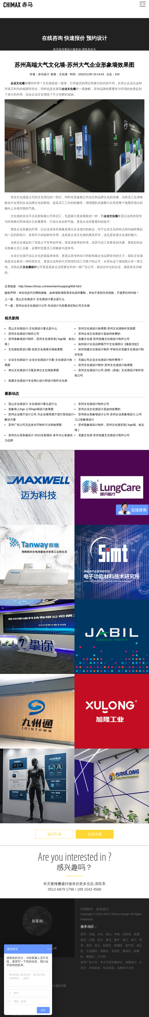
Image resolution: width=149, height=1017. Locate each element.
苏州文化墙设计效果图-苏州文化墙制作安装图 (106, 328)
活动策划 (94, 967)
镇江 (125, 939)
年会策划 (108, 967)
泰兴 (108, 939)
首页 (8, 60)
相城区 (118, 945)
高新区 (104, 951)
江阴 (92, 939)
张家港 (127, 934)
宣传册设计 (59, 884)
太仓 (100, 934)
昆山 (108, 934)
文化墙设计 (30, 267)
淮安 (89, 945)
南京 (83, 939)
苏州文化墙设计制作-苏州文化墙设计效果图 (105, 365)
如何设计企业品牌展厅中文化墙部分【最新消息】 (109, 344)
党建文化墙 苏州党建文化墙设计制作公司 (104, 338)
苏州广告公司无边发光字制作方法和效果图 (35, 424)
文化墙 (63, 74)
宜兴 (100, 939)
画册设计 (131, 962)
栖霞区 (90, 956)
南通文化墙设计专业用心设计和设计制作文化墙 (37, 380)
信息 (17, 60)
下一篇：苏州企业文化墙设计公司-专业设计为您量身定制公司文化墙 (47, 305)
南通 (136, 934)
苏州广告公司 (89, 962)
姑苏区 (107, 945)
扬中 (117, 939)
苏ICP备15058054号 (25, 1015)
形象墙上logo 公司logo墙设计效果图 (30, 409)
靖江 (134, 939)
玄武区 (115, 951)
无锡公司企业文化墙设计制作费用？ (100, 359)
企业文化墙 (31, 60)
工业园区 (91, 951)
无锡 (92, 934)
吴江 (97, 945)
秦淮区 (127, 951)
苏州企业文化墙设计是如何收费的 (99, 333)
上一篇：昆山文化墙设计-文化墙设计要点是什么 (34, 299)
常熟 (117, 934)
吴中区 (129, 945)
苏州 (83, 934)
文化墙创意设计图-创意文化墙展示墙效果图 (35, 349)
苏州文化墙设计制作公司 (23, 333)
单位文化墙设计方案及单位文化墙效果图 (33, 370)
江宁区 (101, 956)
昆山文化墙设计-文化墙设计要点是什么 (32, 328)
